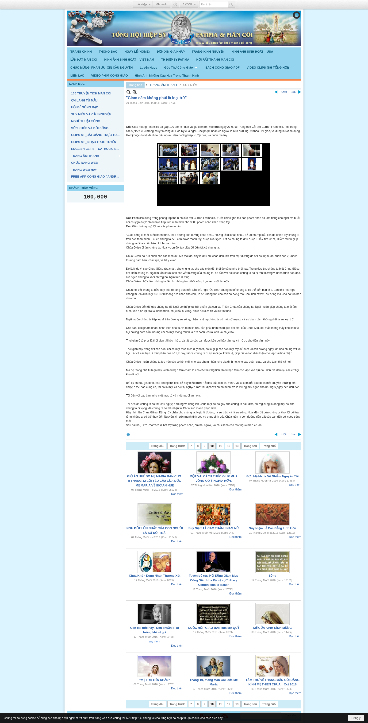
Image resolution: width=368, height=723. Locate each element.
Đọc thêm (177, 494)
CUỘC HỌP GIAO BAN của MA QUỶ (213, 628)
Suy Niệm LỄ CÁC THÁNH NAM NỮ (213, 528)
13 (236, 446)
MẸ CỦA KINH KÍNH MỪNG (272, 628)
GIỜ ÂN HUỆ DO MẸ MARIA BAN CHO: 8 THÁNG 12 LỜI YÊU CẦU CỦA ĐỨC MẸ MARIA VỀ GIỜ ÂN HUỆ (154, 480)
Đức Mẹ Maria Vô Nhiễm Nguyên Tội (272, 476)
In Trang (128, 434)
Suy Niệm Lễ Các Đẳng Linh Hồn (272, 528)
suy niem (154, 641)
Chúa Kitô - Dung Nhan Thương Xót (154, 575)
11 (220, 446)
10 (212, 446)
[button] (181, 67)
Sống (272, 575)
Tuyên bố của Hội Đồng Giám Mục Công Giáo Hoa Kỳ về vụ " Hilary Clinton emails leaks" (213, 580)
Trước (283, 91)
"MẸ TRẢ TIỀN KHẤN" (154, 680)
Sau (293, 91)
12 (228, 446)
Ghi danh (161, 4)
